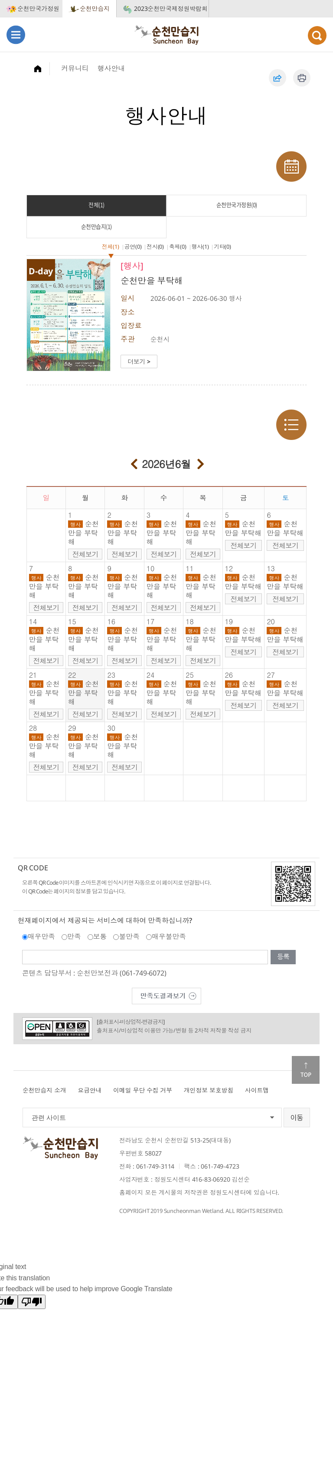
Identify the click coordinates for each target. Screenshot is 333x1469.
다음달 (200, 462)
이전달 (134, 462)
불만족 (129, 936)
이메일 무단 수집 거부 (142, 1090)
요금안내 (89, 1090)
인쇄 (301, 78)
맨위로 (306, 1070)
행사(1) (200, 246)
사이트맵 (257, 1090)
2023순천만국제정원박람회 (171, 8)
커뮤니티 (74, 68)
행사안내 (111, 68)
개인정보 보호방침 (209, 1090)
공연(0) (133, 246)
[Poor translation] (32, 1302)
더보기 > (138, 361)
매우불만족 (169, 936)
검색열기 (317, 35)
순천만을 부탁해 (83, 532)
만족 (74, 936)
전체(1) (96, 204)
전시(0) (155, 246)
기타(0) (222, 246)
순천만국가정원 (38, 8)
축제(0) (177, 246)
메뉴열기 (16, 34)
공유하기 (277, 78)
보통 (100, 936)
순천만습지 (95, 8)
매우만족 (41, 936)
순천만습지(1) (96, 226)
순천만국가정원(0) (236, 204)
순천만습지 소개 (44, 1090)
